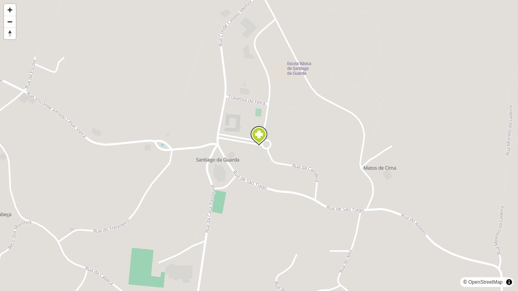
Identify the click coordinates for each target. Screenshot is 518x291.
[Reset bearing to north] (10, 33)
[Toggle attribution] (509, 282)
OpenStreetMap (485, 282)
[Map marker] (259, 136)
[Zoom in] (10, 10)
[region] (259, 145)
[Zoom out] (10, 21)
